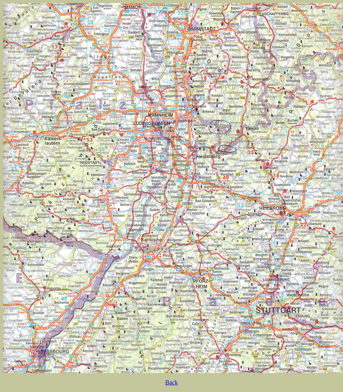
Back (171, 382)
